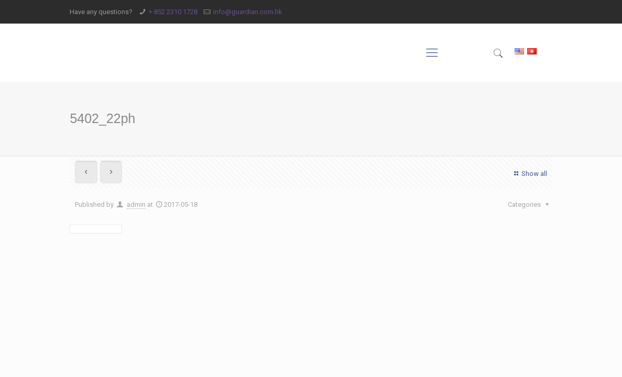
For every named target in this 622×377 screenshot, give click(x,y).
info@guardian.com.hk (247, 12)
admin (136, 204)
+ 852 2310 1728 (173, 12)
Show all (529, 174)
